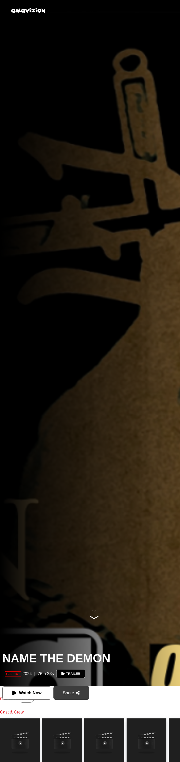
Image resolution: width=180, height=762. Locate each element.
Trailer (70, 674)
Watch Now (26, 693)
